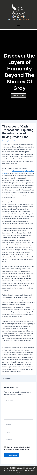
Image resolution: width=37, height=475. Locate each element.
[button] (18, 26)
